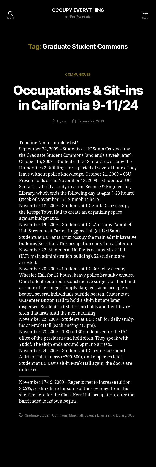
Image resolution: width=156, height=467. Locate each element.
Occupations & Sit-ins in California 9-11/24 (78, 97)
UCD (131, 415)
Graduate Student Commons (46, 415)
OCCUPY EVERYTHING (78, 10)
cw (64, 121)
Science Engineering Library (105, 415)
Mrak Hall (76, 415)
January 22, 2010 (91, 121)
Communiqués (78, 74)
